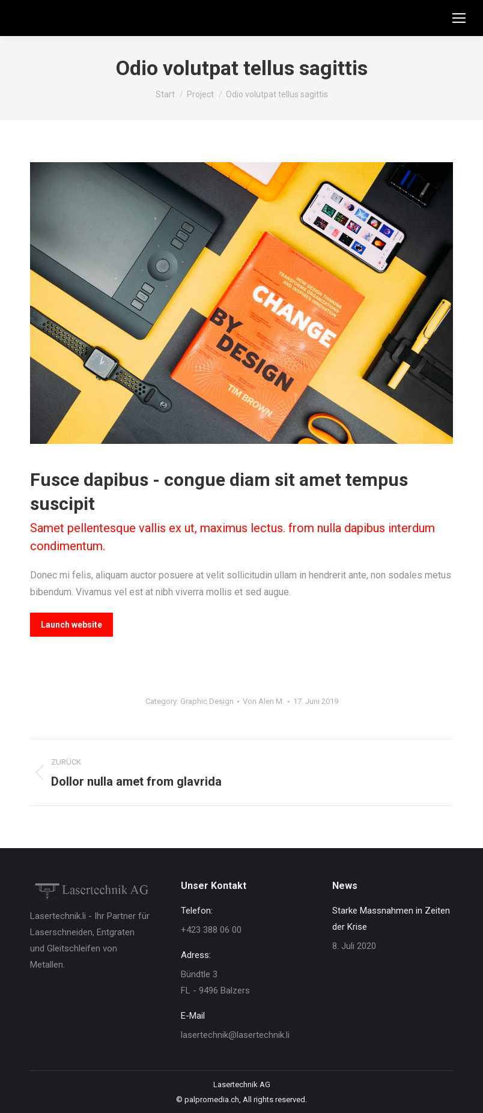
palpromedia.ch (211, 1099)
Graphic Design (207, 701)
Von (263, 701)
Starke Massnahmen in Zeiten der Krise (391, 918)
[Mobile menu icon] (459, 18)
